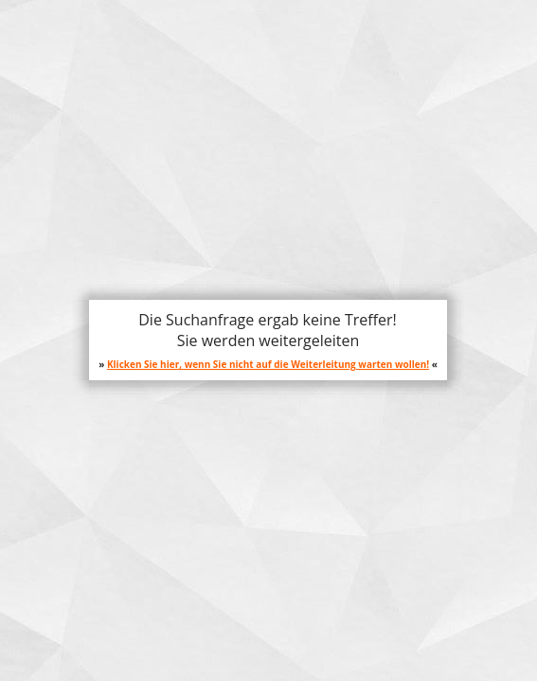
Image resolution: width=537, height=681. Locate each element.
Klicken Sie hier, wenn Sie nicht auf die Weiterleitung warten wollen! (268, 364)
